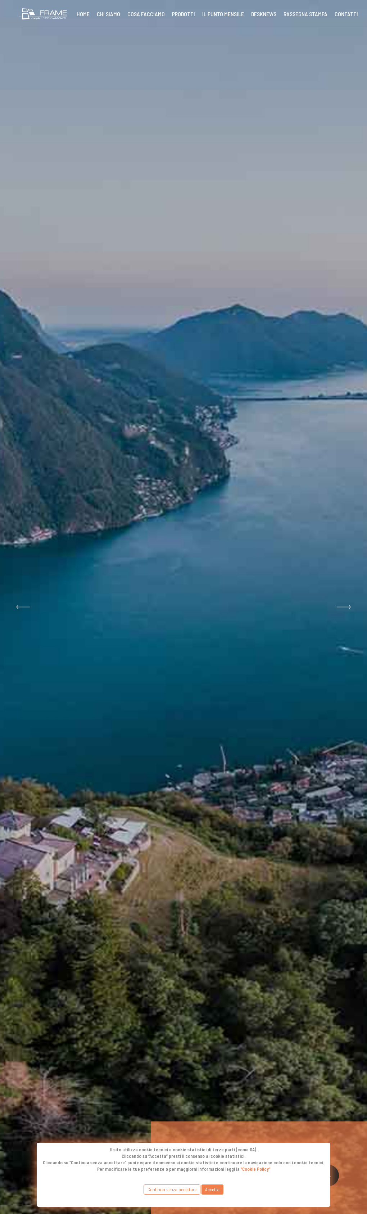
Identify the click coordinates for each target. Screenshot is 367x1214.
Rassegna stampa (305, 13)
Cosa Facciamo (146, 13)
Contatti (346, 13)
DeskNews (263, 13)
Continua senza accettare (172, 1189)
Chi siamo (108, 13)
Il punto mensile (223, 13)
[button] (23, 607)
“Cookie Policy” (255, 1169)
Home (83, 13)
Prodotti (183, 13)
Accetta (212, 1189)
